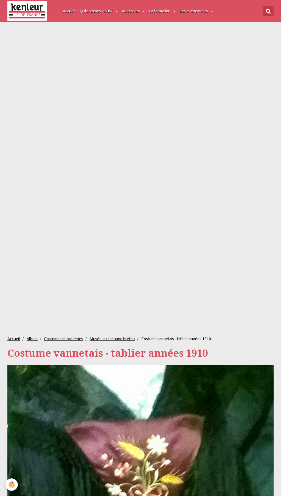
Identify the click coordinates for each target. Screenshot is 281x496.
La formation (160, 11)
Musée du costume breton (112, 339)
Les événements (194, 11)
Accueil (69, 11)
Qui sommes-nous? (96, 11)
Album (32, 339)
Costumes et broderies (63, 339)
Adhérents (131, 11)
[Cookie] (11, 484)
